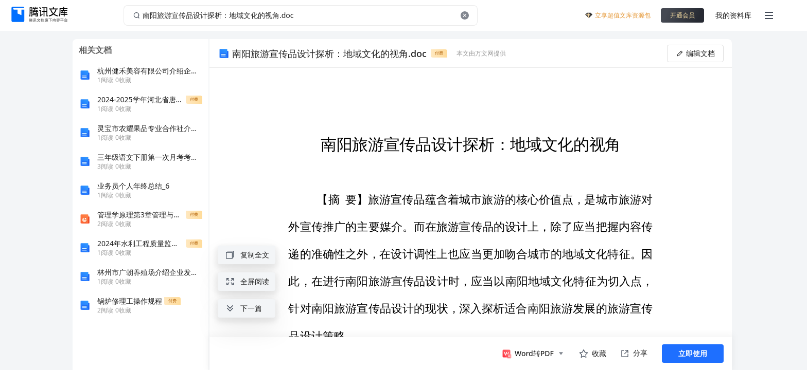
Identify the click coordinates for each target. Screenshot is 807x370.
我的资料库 (733, 15)
